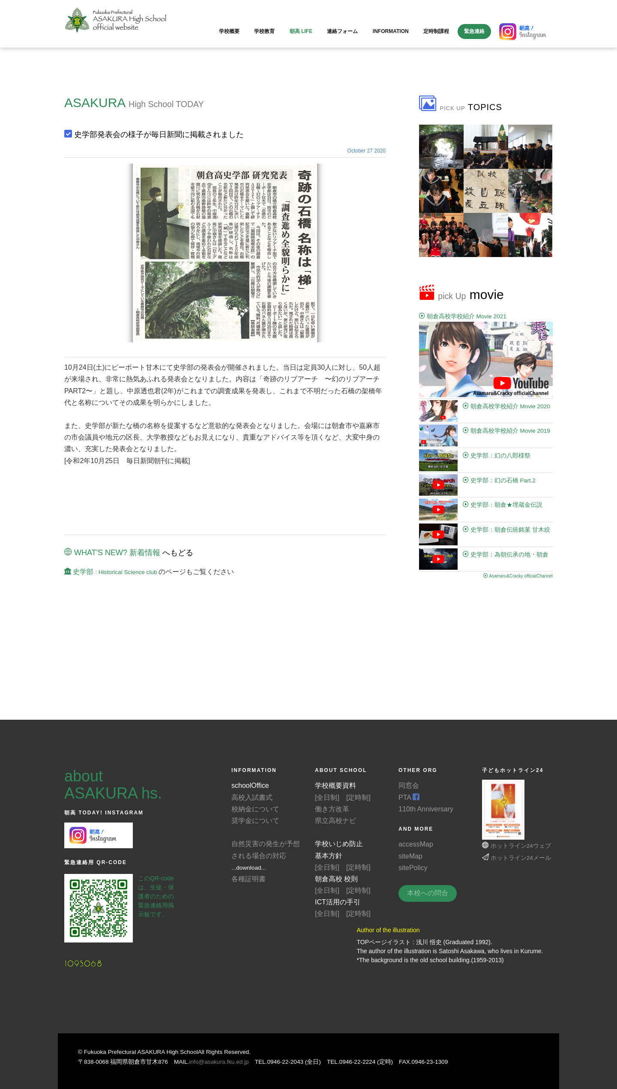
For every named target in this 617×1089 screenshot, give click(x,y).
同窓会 (408, 785)
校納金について (255, 809)
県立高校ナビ (335, 820)
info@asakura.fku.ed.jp (219, 1062)
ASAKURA (94, 103)
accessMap (415, 844)
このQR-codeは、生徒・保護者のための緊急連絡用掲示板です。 (156, 896)
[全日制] (327, 797)
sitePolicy (413, 867)
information (391, 31)
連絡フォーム (342, 31)
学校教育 (264, 31)
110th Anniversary (425, 809)
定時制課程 (436, 31)
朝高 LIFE (301, 31)
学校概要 (229, 31)
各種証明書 (248, 879)
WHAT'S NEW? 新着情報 (112, 552)
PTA (409, 797)
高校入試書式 (252, 797)
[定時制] (358, 797)
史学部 (111, 571)
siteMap (410, 856)
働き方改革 (332, 809)
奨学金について (255, 820)
